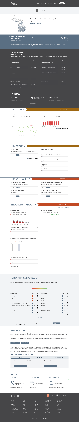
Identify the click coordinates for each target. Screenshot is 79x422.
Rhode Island (47, 412)
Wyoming (58, 413)
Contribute (55, 3)
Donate (62, 3)
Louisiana (24, 411)
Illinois (24, 405)
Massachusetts (25, 412)
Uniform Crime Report (52, 171)
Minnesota (36, 404)
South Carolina (59, 400)
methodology (15, 342)
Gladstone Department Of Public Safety (19, 37)
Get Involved (62, 395)
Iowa (23, 402)
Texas (58, 404)
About (38, 3)
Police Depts (32, 23)
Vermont (58, 408)
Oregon (46, 409)
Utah (57, 405)
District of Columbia (14, 409)
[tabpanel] (39, 363)
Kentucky (24, 409)
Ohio (46, 406)
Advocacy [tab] (20, 357)
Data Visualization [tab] (59, 357)
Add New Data (56, 323)
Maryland (35, 400)
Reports (50, 3)
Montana (35, 408)
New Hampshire (48, 400)
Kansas (24, 408)
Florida (12, 412)
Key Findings (44, 3)
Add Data (17, 187)
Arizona (12, 404)
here (47, 338)
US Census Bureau (35, 138)
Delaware (13, 411)
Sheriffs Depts (39, 23)
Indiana (24, 406)
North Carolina (36, 409)
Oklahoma (47, 408)
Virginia (58, 406)
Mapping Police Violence (33, 158)
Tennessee (58, 402)
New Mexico (47, 402)
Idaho (24, 404)
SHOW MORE (39, 317)
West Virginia (59, 412)
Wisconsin (58, 411)
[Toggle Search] (68, 3)
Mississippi (36, 406)
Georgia (24, 400)
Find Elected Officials (51, 365)
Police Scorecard (13, 3)
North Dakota (36, 411)
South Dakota (59, 401)
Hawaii (24, 401)
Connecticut (13, 408)
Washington (59, 409)
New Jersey (47, 401)
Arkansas (13, 402)
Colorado (13, 406)
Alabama (12, 401)
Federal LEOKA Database (63, 128)
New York (46, 405)
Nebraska (35, 412)
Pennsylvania (47, 411)
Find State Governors (21, 365)
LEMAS (67, 171)
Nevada (46, 404)
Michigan (40, 10)
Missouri (35, 405)
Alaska (12, 400)
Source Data (25, 342)
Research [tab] (39, 357)
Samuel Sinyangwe (38, 339)
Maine (35, 401)
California (13, 405)
